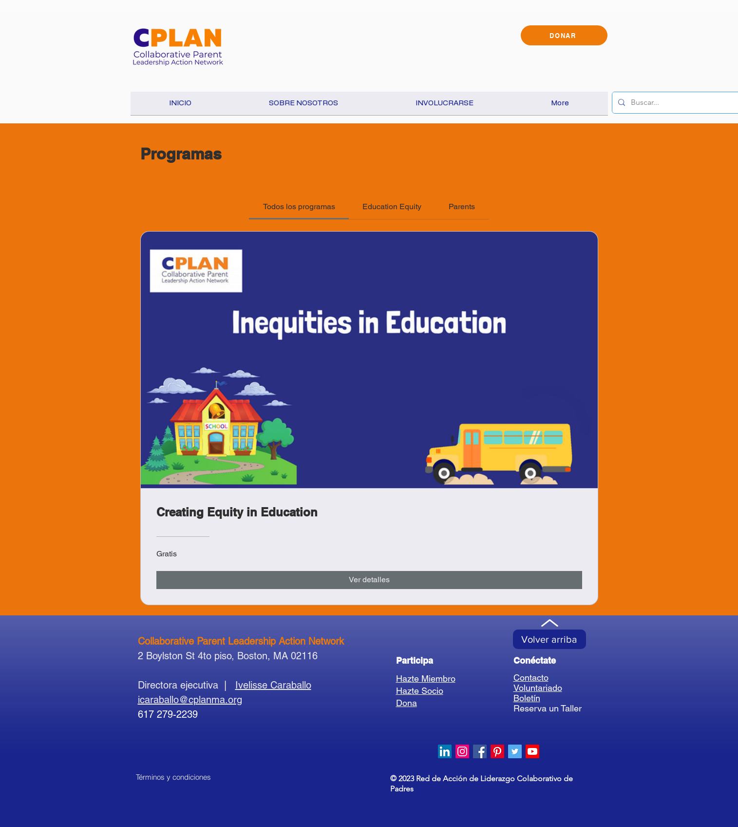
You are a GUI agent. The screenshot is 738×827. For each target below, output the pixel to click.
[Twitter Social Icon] (515, 751)
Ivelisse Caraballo (273, 685)
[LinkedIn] (445, 751)
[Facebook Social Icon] (480, 751)
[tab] (298, 206)
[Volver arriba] (549, 639)
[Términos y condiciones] (173, 777)
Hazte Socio (419, 691)
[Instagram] (462, 751)
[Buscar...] (683, 102)
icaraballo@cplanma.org (190, 700)
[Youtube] (532, 751)
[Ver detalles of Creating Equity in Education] (369, 580)
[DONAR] (564, 35)
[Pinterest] (497, 751)
